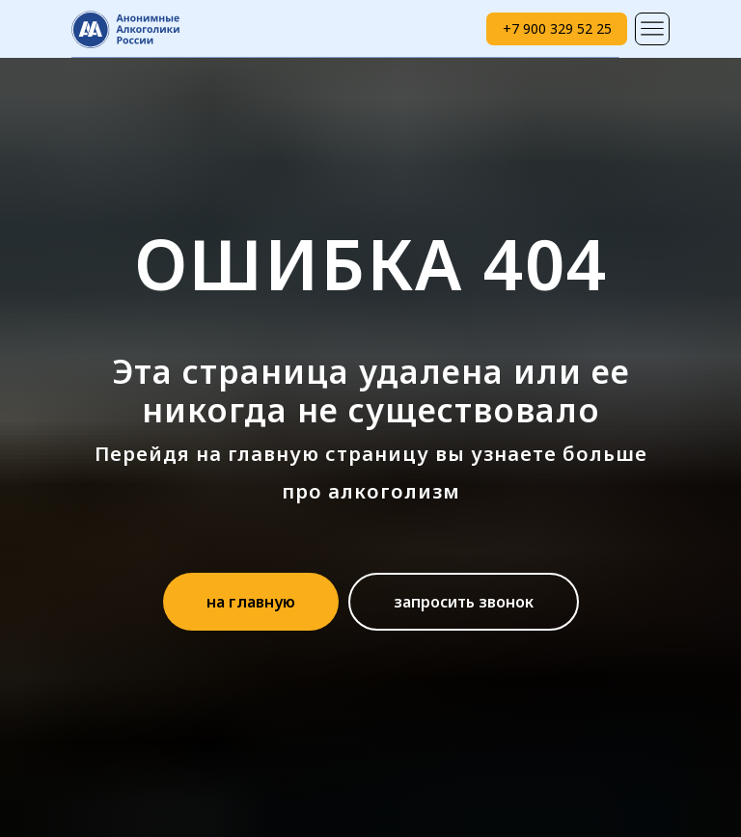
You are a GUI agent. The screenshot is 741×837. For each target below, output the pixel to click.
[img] (652, 29)
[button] (463, 602)
